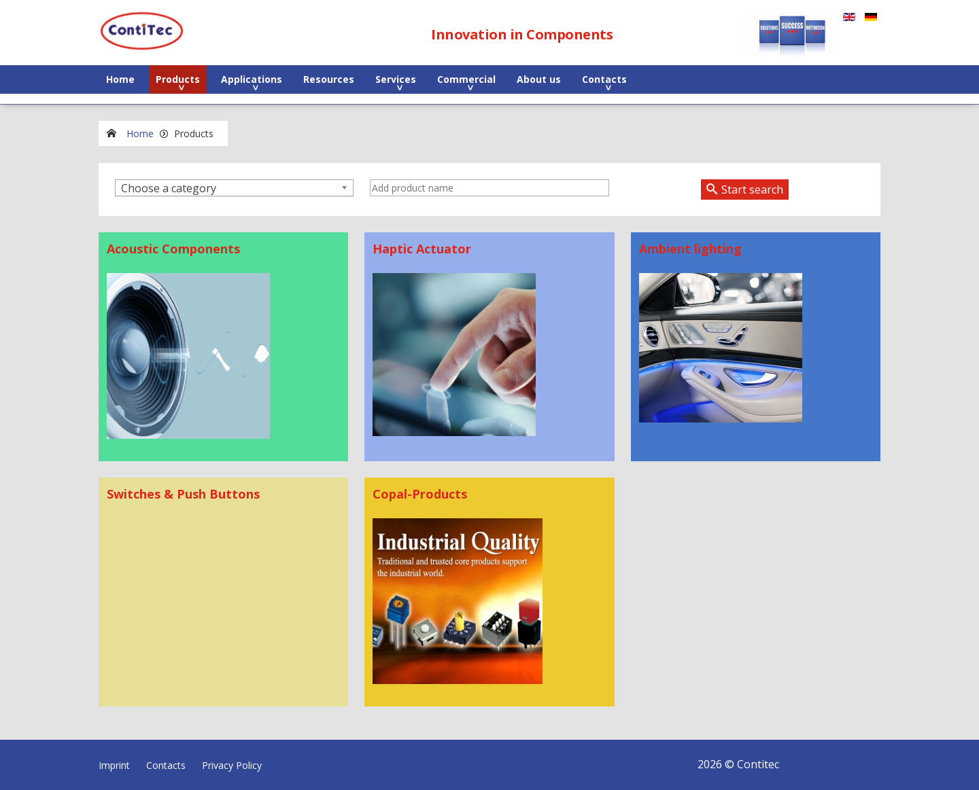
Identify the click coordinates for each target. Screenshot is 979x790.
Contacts (604, 79)
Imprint (114, 765)
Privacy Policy (232, 765)
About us (539, 79)
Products (178, 79)
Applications (251, 79)
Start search (752, 189)
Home (120, 79)
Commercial (466, 79)
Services (395, 79)
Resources (328, 79)
